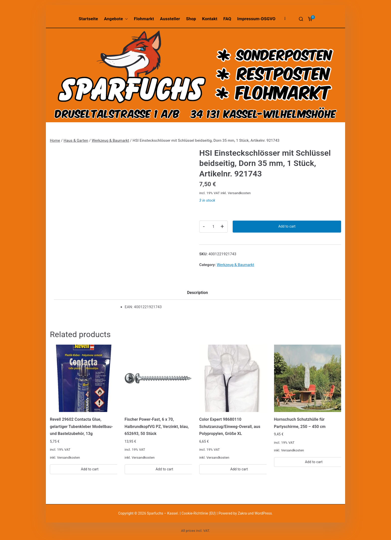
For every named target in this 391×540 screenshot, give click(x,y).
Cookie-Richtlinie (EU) (199, 513)
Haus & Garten (76, 140)
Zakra (242, 513)
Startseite (88, 18)
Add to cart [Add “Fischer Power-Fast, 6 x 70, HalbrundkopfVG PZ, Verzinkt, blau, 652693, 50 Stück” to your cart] (164, 469)
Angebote (116, 19)
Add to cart (286, 226)
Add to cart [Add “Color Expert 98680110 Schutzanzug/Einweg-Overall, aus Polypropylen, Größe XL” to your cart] (239, 469)
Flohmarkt (144, 18)
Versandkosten (239, 193)
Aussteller (170, 18)
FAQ (227, 18)
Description (197, 292)
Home (55, 140)
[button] (125, 19)
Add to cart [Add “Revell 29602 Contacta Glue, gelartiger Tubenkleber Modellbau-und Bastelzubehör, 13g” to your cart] (89, 469)
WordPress (263, 513)
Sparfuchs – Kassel (162, 513)
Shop (191, 18)
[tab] (197, 294)
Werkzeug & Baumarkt (110, 140)
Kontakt (209, 18)
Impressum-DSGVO (256, 18)
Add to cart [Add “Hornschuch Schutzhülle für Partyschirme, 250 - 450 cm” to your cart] (314, 462)
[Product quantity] (213, 227)
